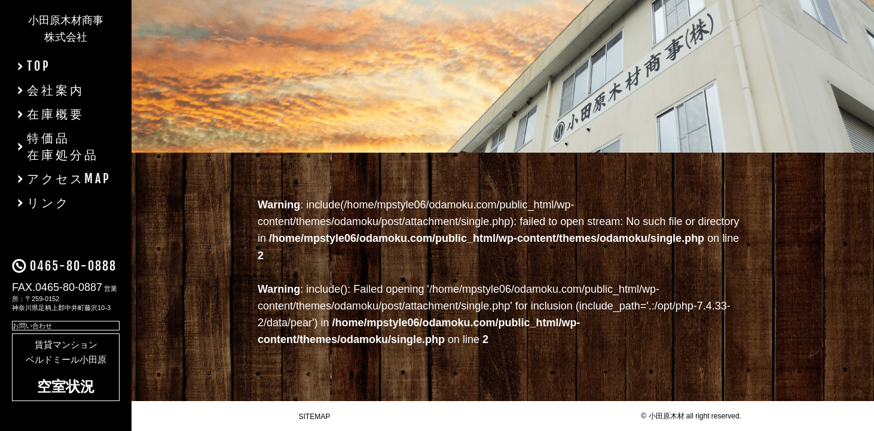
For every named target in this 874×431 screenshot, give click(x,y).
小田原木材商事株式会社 (65, 28)
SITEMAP (315, 416)
